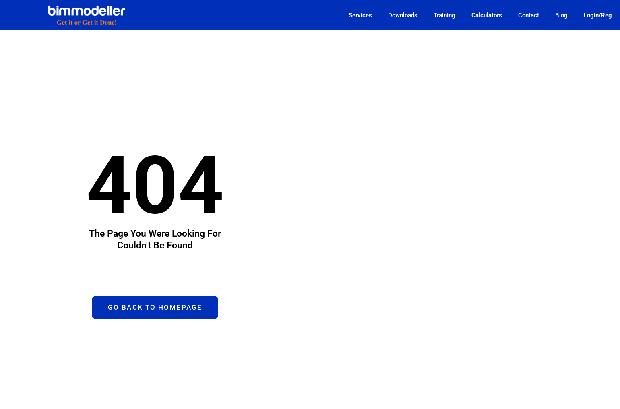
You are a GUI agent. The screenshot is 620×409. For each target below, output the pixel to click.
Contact (528, 15)
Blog (561, 15)
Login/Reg (598, 15)
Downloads (402, 15)
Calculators (486, 15)
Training (444, 15)
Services (360, 15)
